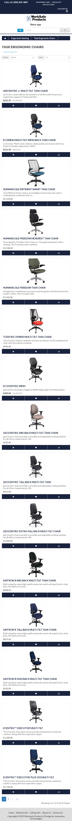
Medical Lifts (22, 812)
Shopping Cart (43, 2)
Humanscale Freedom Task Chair (24, 287)
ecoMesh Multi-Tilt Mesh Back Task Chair (29, 140)
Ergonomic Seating (20, 38)
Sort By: (5, 57)
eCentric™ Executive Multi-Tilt (23, 728)
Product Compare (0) (10, 52)
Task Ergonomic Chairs (44, 38)
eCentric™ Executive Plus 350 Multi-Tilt (28, 777)
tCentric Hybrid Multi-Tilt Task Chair (27, 336)
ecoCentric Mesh (14, 386)
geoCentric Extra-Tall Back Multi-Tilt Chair (32, 531)
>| (17, 799)
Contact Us (57, 812)
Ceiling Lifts (35, 812)
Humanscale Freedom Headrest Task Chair (30, 238)
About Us (46, 812)
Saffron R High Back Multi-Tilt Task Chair (30, 678)
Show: (41, 57)
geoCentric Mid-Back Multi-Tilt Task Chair (30, 432)
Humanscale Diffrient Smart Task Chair (29, 189)
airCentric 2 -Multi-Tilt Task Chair (25, 90)
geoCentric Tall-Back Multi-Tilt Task (27, 482)
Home (11, 812)
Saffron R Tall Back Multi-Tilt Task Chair (30, 629)
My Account (49, 5)
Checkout (56, 2)
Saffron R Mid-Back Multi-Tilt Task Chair (29, 580)
